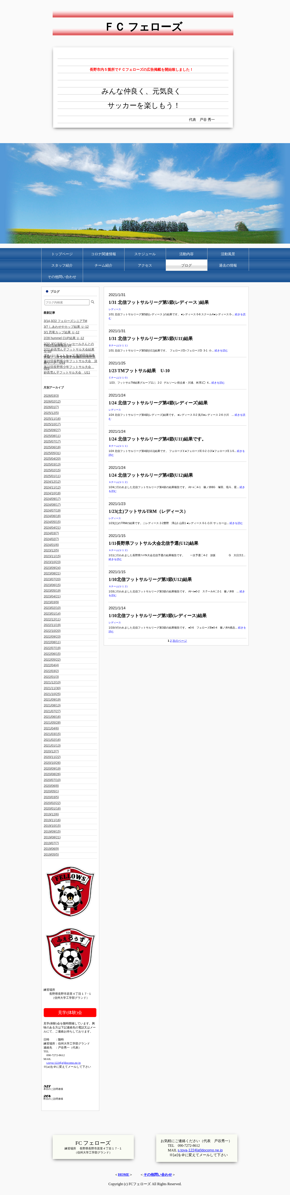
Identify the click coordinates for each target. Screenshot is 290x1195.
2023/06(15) (52, 585)
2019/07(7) (51, 843)
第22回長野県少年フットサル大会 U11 (69, 367)
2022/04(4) (51, 665)
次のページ (179, 640)
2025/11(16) (52, 418)
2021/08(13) (52, 705)
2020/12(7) (51, 751)
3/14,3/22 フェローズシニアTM (65, 321)
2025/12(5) (51, 413)
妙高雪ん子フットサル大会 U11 (67, 372)
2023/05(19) (52, 590)
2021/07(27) (52, 711)
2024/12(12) (52, 481)
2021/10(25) (52, 694)
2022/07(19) (52, 648)
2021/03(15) (52, 734)
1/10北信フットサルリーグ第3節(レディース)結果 (158, 615)
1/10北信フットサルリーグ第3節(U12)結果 (150, 579)
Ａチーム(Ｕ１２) (118, 482)
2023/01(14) (52, 613)
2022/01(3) (51, 677)
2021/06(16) (52, 717)
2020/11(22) (52, 757)
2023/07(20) (52, 579)
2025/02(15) (52, 470)
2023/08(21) (52, 573)
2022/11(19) (52, 625)
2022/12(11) (52, 619)
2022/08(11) (52, 642)
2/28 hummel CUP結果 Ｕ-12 (64, 338)
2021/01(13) (52, 745)
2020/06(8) (51, 786)
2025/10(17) (52, 424)
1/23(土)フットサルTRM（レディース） (148, 511)
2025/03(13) (52, 464)
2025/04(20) (52, 458)
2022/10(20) (52, 631)
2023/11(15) (52, 556)
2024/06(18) (52, 516)
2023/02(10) (52, 608)
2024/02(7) (51, 539)
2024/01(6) (51, 545)
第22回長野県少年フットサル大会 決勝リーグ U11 (70, 361)
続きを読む (221, 350)
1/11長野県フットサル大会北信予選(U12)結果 (153, 543)
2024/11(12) (52, 487)
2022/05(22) (52, 659)
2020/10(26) (52, 763)
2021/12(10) (52, 682)
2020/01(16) (52, 808)
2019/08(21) (52, 837)
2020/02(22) (52, 803)
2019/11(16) (52, 820)
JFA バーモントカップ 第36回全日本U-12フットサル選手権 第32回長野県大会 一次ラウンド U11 (69, 356)
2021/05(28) (52, 722)
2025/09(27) (52, 430)
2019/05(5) (51, 854)
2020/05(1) (51, 791)
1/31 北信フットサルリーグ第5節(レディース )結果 (159, 302)
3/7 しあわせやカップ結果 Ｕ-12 (66, 326)
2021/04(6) (51, 728)
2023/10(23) (52, 562)
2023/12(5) (51, 550)
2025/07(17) (52, 441)
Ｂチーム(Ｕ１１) (118, 345)
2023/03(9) (51, 602)
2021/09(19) (52, 699)
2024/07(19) (52, 510)
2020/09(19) (52, 768)
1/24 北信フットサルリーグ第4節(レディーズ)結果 (158, 402)
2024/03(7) (51, 533)
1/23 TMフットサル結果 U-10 (139, 370)
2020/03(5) (51, 797)
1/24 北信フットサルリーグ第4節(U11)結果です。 (157, 439)
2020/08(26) (52, 774)
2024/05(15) (52, 522)
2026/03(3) (51, 395)
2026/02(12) (52, 401)
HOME (123, 1174)
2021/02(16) (52, 740)
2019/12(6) (51, 814)
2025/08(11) (52, 436)
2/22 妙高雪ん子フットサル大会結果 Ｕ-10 (69, 350)
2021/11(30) (52, 688)
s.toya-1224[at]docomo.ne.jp (63, 1062)
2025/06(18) (52, 447)
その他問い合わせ (157, 1174)
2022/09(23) (52, 636)
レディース (115, 309)
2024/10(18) (52, 493)
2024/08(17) (52, 504)
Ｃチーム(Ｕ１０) (118, 377)
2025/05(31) (52, 453)
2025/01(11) (52, 476)
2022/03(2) (51, 671)
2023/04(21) (52, 596)
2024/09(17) (52, 499)
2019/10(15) (52, 825)
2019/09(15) (52, 831)
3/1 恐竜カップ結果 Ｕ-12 (61, 332)
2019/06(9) (51, 848)
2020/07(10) (52, 780)
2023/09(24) (52, 568)
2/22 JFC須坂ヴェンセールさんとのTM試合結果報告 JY (69, 344)
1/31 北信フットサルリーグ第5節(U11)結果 (151, 338)
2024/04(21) (52, 527)
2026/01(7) (51, 407)
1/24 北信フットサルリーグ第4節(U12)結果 (151, 475)
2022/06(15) (52, 654)
